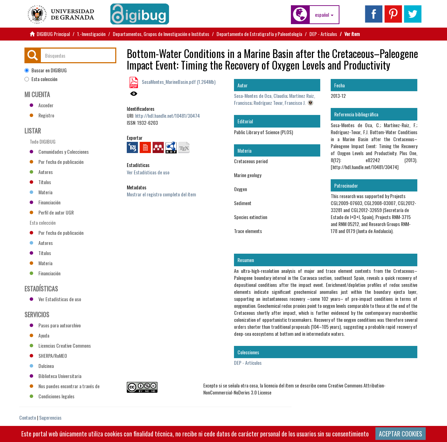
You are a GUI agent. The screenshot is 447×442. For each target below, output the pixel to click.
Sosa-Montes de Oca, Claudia (260, 95)
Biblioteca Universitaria (55, 375)
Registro (42, 115)
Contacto (27, 417)
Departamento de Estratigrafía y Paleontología (259, 33)
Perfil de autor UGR (52, 212)
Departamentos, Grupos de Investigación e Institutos (161, 33)
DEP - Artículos (323, 33)
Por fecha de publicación (56, 161)
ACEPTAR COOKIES (400, 433)
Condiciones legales (52, 396)
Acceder (41, 105)
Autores (41, 171)
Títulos (40, 182)
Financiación (45, 202)
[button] (324, 14)
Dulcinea (42, 365)
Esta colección (40, 78)
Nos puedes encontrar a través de (65, 386)
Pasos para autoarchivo (55, 325)
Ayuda (39, 335)
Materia (41, 192)
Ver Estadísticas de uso (148, 172)
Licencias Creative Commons (60, 345)
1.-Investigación (91, 33)
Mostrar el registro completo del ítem (161, 194)
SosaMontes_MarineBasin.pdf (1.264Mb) (178, 81)
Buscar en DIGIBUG (45, 70)
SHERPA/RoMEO (48, 355)
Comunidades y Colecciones (59, 151)
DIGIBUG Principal (53, 33)
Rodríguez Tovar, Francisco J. (280, 102)
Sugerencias (50, 417)
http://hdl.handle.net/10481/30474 (167, 115)
